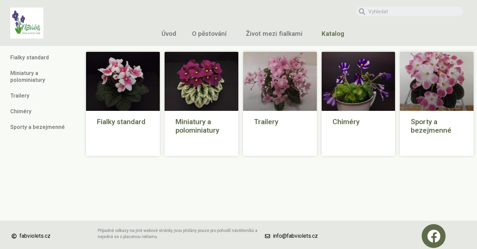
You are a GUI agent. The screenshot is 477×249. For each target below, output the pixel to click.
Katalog (335, 34)
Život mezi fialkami (276, 34)
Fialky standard (31, 57)
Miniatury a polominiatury (41, 76)
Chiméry (22, 111)
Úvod (169, 34)
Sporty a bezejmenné (37, 127)
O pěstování (211, 34)
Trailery (19, 95)
